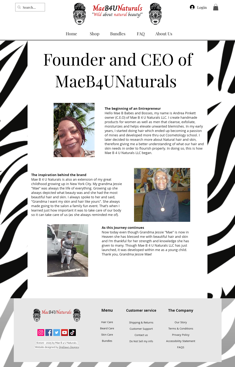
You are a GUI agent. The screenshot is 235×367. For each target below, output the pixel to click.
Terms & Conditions (180, 328)
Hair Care (107, 322)
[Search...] (30, 7)
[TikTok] (72, 332)
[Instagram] (40, 332)
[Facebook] (48, 332)
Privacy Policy (180, 334)
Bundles (107, 341)
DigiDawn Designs (69, 347)
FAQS (180, 347)
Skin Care (107, 334)
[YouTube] (64, 332)
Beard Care (107, 328)
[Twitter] (56, 332)
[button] (215, 7)
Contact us (141, 335)
